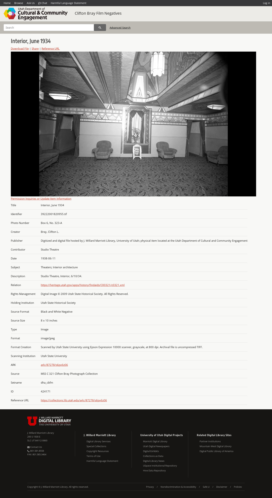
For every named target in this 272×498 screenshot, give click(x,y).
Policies (238, 486)
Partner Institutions (210, 441)
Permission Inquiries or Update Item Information (41, 198)
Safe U (206, 486)
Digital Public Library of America (216, 451)
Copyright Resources (98, 451)
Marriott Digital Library (155, 441)
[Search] (49, 27)
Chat (42, 3)
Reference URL (51, 48)
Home (7, 3)
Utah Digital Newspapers (156, 446)
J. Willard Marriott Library (40, 432)
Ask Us (31, 3)
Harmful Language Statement (68, 3)
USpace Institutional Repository (160, 465)
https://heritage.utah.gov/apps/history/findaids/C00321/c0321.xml (83, 285)
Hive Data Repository (154, 470)
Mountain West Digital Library (216, 446)
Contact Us (34, 447)
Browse (18, 3)
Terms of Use (93, 456)
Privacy (150, 486)
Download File (20, 48)
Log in (266, 3)
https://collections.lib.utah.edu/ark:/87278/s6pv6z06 (74, 400)
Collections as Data (153, 456)
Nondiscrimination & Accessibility (178, 486)
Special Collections (96, 446)
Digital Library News (153, 461)
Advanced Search (120, 27)
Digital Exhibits (151, 451)
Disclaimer (221, 486)
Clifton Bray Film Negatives (98, 13)
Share (35, 48)
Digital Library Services (99, 441)
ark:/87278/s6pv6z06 (54, 365)
